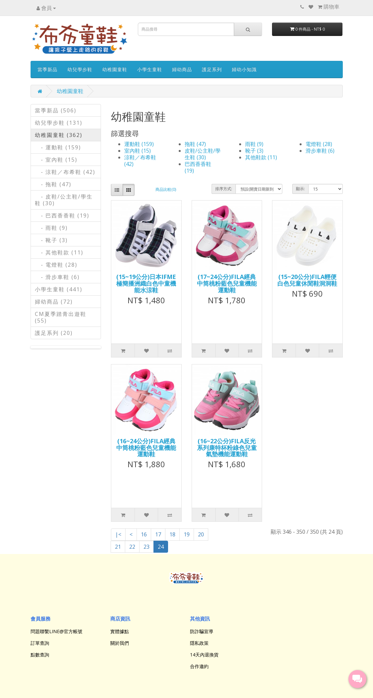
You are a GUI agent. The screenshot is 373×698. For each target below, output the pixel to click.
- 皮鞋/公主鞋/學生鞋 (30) (64, 200)
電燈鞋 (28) (319, 144)
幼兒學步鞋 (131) (58, 122)
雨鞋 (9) (254, 144)
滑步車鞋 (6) (320, 150)
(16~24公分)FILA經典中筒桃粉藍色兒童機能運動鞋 (146, 447)
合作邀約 (199, 666)
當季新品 (47, 69)
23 (146, 546)
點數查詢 (40, 654)
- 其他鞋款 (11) (59, 252)
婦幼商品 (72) (54, 301)
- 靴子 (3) (51, 240)
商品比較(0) (165, 189)
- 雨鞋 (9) (51, 227)
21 (118, 546)
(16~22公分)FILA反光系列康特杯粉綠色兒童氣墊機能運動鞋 (227, 447)
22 (132, 546)
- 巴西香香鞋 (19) (62, 215)
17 (158, 534)
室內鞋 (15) (137, 150)
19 (187, 534)
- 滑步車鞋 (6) (57, 277)
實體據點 (119, 631)
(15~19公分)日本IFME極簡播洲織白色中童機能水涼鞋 (146, 283)
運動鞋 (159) (139, 144)
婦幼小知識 (244, 69)
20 (201, 534)
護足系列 (212, 69)
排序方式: (223, 189)
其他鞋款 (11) (261, 157)
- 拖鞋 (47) (53, 184)
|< (118, 534)
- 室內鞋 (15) (56, 159)
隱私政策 (199, 643)
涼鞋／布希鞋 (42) (140, 161)
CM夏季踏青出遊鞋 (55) (60, 317)
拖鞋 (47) (195, 144)
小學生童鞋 (149, 69)
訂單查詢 (40, 643)
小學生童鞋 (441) (58, 289)
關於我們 (119, 643)
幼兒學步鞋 (79, 69)
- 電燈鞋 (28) (56, 264)
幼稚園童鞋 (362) (58, 135)
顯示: (300, 189)
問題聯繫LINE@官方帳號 (56, 631)
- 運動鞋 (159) (58, 147)
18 (172, 534)
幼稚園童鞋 (114, 69)
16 (144, 534)
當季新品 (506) (55, 110)
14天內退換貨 (204, 654)
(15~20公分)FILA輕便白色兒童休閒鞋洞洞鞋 (307, 280)
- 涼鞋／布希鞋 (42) (65, 172)
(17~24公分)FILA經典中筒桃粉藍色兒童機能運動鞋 (227, 283)
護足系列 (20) (54, 333)
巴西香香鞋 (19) (198, 167)
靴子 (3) (254, 150)
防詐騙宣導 (201, 631)
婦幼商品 (182, 69)
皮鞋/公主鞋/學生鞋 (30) (203, 154)
